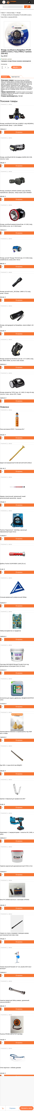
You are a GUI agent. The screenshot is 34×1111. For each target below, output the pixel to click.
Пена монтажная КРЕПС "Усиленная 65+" (12, 429)
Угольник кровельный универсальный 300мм (13, 597)
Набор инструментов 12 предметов (10, 631)
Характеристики (15, 76)
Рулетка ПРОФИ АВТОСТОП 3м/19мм (11, 1034)
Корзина (12, 1108)
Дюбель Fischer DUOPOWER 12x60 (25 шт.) (13, 563)
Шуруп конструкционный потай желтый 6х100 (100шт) (16, 463)
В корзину (19, 132)
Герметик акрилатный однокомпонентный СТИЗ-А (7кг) (16, 866)
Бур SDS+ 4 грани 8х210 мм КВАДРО (11, 765)
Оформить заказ (26, 1108)
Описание (4, 76)
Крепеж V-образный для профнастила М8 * (12, 799)
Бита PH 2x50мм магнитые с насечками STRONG (14, 899)
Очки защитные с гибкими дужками (10, 1067)
